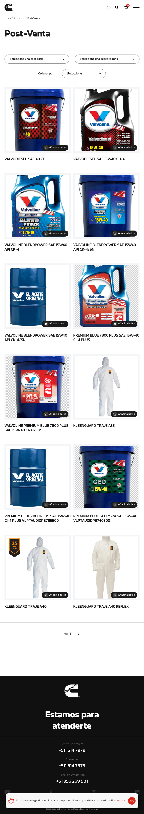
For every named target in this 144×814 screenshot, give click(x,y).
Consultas (72, 763)
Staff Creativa (92, 809)
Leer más (121, 801)
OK (132, 801)
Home (7, 18)
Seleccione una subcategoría (99, 59)
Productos (19, 18)
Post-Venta (33, 18)
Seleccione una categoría (26, 59)
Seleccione (74, 73)
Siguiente (79, 633)
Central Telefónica (72, 748)
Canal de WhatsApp (72, 779)
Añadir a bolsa (57, 147)
